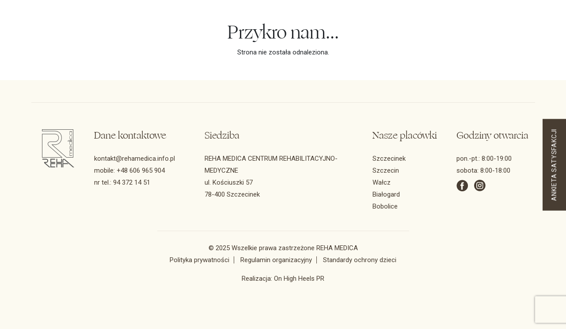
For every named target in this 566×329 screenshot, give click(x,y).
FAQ (303, 36)
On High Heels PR (299, 279)
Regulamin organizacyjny (276, 259)
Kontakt (334, 36)
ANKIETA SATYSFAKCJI (554, 164)
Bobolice (385, 206)
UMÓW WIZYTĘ (401, 35)
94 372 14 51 (329, 25)
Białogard (386, 194)
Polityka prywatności (199, 259)
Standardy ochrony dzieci (359, 259)
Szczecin (385, 170)
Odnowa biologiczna (247, 36)
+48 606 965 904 (141, 170)
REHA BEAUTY (490, 36)
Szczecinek (389, 159)
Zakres (133, 36)
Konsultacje (180, 36)
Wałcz (381, 182)
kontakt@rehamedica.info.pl (134, 159)
